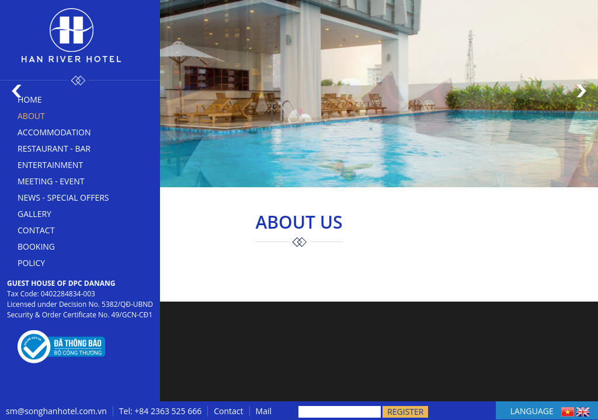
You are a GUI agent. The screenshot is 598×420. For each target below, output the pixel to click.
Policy (31, 262)
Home (30, 99)
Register (405, 411)
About (31, 115)
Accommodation (54, 132)
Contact (36, 230)
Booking (36, 246)
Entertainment (50, 164)
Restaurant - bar (54, 148)
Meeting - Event (51, 181)
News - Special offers (63, 197)
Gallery (34, 213)
